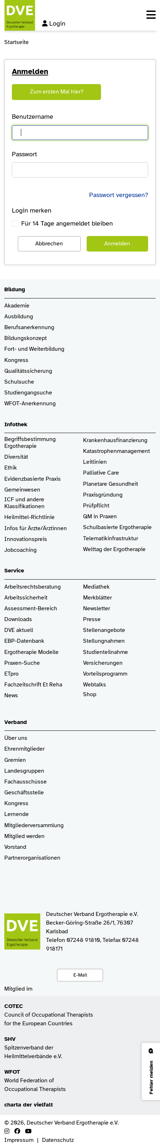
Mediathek (96, 587)
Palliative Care (101, 473)
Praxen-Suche (22, 663)
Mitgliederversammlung (34, 825)
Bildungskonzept (25, 338)
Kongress (16, 360)
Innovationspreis (25, 539)
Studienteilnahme (105, 652)
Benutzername (32, 117)
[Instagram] (6, 1131)
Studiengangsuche (28, 392)
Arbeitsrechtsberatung (32, 587)
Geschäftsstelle (24, 792)
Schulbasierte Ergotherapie (117, 527)
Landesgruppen (24, 771)
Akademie (16, 305)
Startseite (16, 42)
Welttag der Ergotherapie (114, 549)
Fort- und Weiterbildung (34, 349)
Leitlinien (95, 462)
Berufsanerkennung (29, 327)
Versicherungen (103, 663)
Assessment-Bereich (30, 608)
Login (53, 23)
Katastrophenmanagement (116, 451)
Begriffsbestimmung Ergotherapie (30, 443)
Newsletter (96, 608)
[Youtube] (28, 1131)
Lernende (16, 814)
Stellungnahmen (104, 641)
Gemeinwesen (22, 489)
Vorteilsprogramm (105, 674)
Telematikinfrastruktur (110, 538)
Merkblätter (97, 597)
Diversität (16, 457)
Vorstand (15, 847)
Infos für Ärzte (22, 528)
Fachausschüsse (25, 781)
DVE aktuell (18, 630)
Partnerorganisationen (32, 858)
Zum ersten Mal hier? (56, 91)
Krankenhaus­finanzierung (115, 440)
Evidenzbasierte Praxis (32, 479)
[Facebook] (17, 1131)
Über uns (15, 738)
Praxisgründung (103, 495)
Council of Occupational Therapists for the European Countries (48, 1015)
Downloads (18, 619)
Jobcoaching (20, 550)
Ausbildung (18, 316)
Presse (92, 619)
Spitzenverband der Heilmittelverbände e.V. (33, 1047)
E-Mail (80, 975)
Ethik (10, 467)
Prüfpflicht (96, 505)
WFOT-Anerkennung (30, 403)
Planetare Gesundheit (110, 484)
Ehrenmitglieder (24, 749)
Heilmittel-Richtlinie (29, 517)
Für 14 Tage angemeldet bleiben (67, 223)
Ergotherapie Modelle (31, 652)
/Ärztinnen (54, 528)
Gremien (15, 760)
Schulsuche (19, 382)
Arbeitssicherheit (25, 597)
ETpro (11, 674)
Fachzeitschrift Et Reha (33, 684)
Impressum (18, 1140)
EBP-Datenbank (24, 641)
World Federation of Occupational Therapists (35, 1080)
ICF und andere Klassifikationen (24, 503)
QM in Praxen (100, 516)
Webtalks (94, 684)
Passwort (24, 154)
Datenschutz (58, 1140)
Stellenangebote (104, 630)
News (11, 695)
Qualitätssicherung (28, 371)
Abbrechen (49, 243)
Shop (89, 698)
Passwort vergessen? (118, 195)
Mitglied (14, 836)
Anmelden (117, 243)
